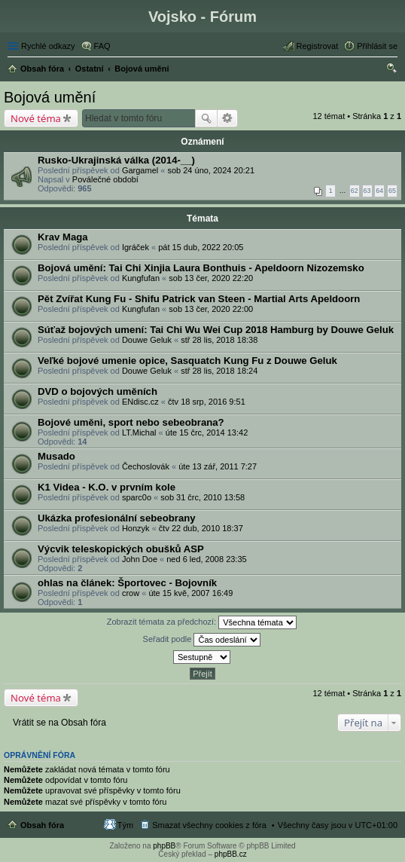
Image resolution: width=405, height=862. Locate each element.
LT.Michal (139, 432)
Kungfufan (141, 278)
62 (354, 190)
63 (367, 190)
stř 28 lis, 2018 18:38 (219, 339)
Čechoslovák (145, 466)
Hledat (206, 118)
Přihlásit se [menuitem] (377, 45)
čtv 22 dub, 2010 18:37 (201, 528)
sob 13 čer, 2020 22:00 (211, 308)
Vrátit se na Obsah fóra (59, 722)
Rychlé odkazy (48, 45)
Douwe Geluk (147, 339)
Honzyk (136, 528)
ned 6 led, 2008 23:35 (206, 559)
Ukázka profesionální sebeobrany (117, 518)
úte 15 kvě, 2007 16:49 (190, 593)
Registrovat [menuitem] (318, 45)
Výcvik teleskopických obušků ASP (121, 549)
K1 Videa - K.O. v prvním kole (106, 487)
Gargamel (140, 170)
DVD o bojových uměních (97, 391)
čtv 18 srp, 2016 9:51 (206, 401)
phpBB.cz (231, 854)
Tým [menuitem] (125, 825)
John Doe (139, 559)
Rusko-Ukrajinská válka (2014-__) (116, 160)
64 (379, 190)
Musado (56, 456)
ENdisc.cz (140, 401)
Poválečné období (105, 179)
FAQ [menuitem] (102, 45)
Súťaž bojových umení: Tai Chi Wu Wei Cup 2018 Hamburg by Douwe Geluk (216, 329)
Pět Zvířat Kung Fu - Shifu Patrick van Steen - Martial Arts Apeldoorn (199, 298)
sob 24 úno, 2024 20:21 (210, 170)
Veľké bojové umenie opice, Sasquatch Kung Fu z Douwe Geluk (187, 360)
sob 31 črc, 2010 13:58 (202, 497)
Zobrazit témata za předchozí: (202, 622)
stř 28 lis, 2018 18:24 (219, 370)
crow (130, 593)
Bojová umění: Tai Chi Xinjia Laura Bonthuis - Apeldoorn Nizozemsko (201, 268)
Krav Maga (63, 237)
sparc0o (136, 497)
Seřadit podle (202, 639)
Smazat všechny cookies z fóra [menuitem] (209, 825)
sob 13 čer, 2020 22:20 (211, 278)
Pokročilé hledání (228, 118)
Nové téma (36, 118)
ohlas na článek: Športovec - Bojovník (127, 582)
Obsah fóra (42, 825)
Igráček (135, 247)
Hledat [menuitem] (391, 70)
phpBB (164, 846)
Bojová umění (50, 97)
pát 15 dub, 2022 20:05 (200, 247)
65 (392, 190)
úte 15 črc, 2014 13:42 (207, 432)
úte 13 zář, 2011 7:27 (217, 466)
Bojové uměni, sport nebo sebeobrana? (131, 422)
